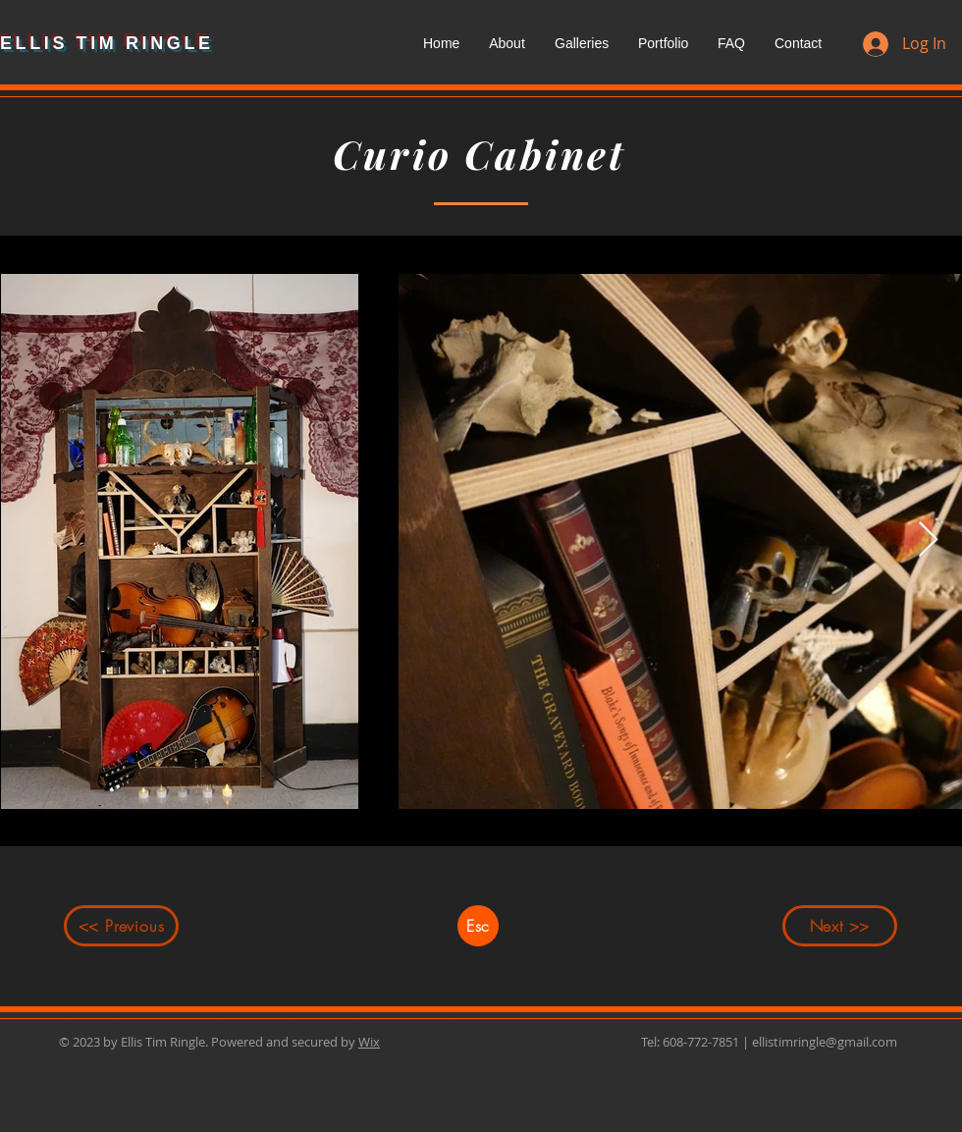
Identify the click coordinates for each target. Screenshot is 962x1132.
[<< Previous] (121, 925)
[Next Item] (928, 540)
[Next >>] (839, 925)
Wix (369, 1042)
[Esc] (478, 925)
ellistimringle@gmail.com (824, 1042)
